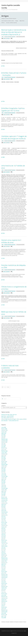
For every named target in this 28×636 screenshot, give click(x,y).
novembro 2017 (4, 525)
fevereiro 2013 (4, 583)
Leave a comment (6, 38)
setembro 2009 (4, 611)
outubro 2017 (4, 526)
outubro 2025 (4, 431)
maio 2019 (3, 507)
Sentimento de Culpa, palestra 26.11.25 (8, 414)
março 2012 (3, 592)
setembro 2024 (4, 442)
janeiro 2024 (3, 449)
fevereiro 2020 (4, 497)
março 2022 (3, 473)
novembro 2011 (4, 598)
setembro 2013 (4, 577)
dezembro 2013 (4, 574)
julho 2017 (3, 528)
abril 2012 (3, 590)
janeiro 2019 (3, 510)
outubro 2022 (4, 465)
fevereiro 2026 (4, 428)
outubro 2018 (4, 513)
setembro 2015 (4, 546)
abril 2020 (3, 495)
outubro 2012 (4, 587)
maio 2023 (3, 459)
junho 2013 (3, 578)
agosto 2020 (3, 491)
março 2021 (3, 485)
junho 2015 (3, 549)
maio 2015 (3, 550)
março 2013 (3, 581)
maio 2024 (3, 446)
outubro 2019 (4, 501)
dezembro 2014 (4, 558)
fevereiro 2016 (4, 540)
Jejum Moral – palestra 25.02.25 (7, 416)
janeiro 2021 (3, 486)
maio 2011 (3, 604)
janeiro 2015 (3, 556)
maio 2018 (3, 519)
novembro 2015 (4, 543)
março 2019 (3, 509)
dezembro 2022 (4, 464)
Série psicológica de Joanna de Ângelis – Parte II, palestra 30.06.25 (13, 419)
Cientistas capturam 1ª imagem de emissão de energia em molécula (14, 137)
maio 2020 (3, 494)
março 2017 (3, 532)
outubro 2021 (4, 477)
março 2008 (3, 617)
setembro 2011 (4, 601)
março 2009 (3, 613)
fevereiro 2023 (4, 461)
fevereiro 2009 (4, 614)
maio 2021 (3, 482)
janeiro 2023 (3, 462)
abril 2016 (3, 538)
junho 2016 (3, 535)
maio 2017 (3, 531)
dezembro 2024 (4, 439)
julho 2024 (3, 443)
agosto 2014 (3, 564)
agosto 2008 (3, 616)
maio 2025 (3, 436)
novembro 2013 (4, 575)
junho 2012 (3, 589)
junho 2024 (3, 445)
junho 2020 (3, 492)
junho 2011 (3, 602)
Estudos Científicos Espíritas (9, 36)
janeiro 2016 (3, 541)
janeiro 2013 (3, 584)
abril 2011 (3, 605)
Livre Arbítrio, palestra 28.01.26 (7, 417)
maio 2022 (3, 470)
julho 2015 (3, 547)
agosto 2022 (3, 467)
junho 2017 (3, 529)
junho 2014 (3, 566)
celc (2, 36)
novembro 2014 (4, 559)
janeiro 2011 (3, 608)
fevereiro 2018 (4, 522)
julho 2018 (3, 516)
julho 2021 (3, 480)
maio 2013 (3, 580)
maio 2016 (3, 537)
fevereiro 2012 (4, 593)
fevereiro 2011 (4, 607)
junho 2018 (3, 517)
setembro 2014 (4, 562)
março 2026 (3, 427)
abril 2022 (3, 471)
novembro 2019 (4, 500)
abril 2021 (3, 483)
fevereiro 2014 (4, 571)
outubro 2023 (4, 452)
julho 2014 (3, 565)
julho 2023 (3, 456)
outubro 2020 (4, 489)
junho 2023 (3, 458)
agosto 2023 (3, 455)
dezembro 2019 (4, 498)
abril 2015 (3, 552)
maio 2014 (3, 568)
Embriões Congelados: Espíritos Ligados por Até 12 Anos (13, 109)
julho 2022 (3, 468)
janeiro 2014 (3, 572)
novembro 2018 (4, 512)
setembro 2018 (4, 514)
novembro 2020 (4, 488)
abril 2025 (3, 437)
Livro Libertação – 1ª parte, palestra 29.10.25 (9, 420)
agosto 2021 (3, 479)
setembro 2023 (4, 453)
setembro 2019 (4, 503)
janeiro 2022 (3, 474)
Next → (8, 386)
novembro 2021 (4, 476)
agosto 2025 (3, 433)
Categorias (3, 405)
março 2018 (3, 520)
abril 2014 (3, 569)
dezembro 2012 (4, 586)
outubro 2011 (4, 599)
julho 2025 (3, 434)
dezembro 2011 (4, 596)
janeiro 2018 (3, 523)
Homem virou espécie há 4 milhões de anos (11, 241)
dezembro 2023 (4, 451)
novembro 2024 (4, 440)
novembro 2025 (4, 430)
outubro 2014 (4, 561)
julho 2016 (3, 534)
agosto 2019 (3, 504)
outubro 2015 (4, 544)
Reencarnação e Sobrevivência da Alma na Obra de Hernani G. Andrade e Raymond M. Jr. (13, 32)
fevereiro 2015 (4, 555)
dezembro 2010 (4, 610)
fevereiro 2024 (4, 448)
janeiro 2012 (3, 595)
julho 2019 (3, 506)
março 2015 (3, 553)
